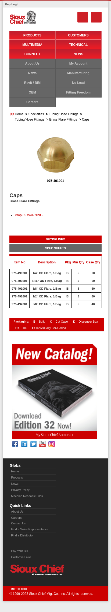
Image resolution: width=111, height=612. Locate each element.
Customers (78, 35)
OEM (32, 92)
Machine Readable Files (27, 496)
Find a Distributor (22, 535)
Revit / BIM (32, 83)
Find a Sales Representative (29, 529)
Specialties (36, 114)
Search (82, 17)
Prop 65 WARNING (28, 215)
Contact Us (18, 523)
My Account (78, 63)
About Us (32, 63)
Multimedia (32, 45)
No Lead (78, 83)
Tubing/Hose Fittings (63, 114)
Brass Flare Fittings (63, 119)
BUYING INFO (55, 239)
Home (19, 114)
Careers (32, 102)
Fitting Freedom (78, 92)
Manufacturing (78, 73)
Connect (32, 54)
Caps (85, 119)
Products (32, 35)
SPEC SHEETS (55, 248)
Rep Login (12, 4)
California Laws (21, 557)
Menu (96, 17)
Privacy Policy (20, 489)
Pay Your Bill (19, 551)
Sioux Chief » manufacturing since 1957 (37, 570)
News (78, 54)
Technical (78, 45)
